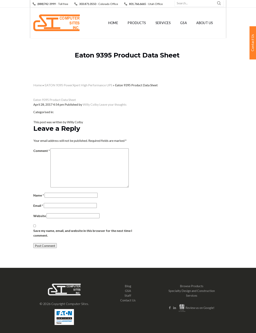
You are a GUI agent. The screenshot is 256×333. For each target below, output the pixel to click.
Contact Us (128, 300)
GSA (183, 23)
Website (39, 216)
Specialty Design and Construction (191, 291)
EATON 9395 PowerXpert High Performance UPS (78, 85)
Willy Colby (91, 104)
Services (163, 23)
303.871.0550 (87, 4)
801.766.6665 (137, 4)
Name (38, 195)
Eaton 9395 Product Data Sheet (127, 55)
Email (38, 205)
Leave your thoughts (113, 104)
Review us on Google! (196, 308)
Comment (41, 150)
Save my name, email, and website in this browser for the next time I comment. (82, 233)
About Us (204, 23)
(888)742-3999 (46, 4)
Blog (128, 286)
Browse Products (191, 286)
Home (113, 23)
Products (137, 23)
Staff (128, 295)
